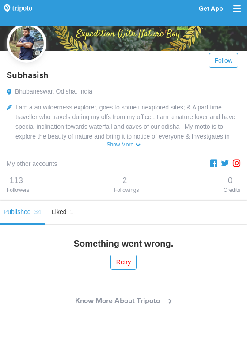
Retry (123, 262)
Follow (223, 60)
